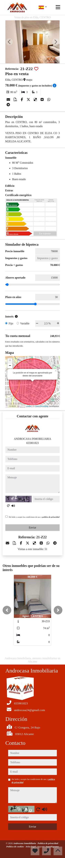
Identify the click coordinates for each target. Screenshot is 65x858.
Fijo (11, 323)
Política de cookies (15, 846)
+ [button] (10, 360)
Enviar (32, 527)
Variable (24, 323)
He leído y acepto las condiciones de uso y (34, 517)
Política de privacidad (48, 843)
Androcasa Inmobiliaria (24, 843)
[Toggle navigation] (58, 7)
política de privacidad (50, 517)
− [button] (10, 365)
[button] (7, 610)
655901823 (32, 442)
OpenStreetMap (42, 406)
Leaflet (29, 406)
